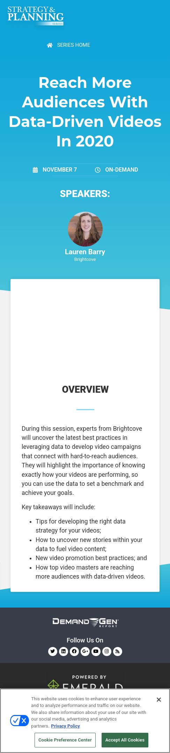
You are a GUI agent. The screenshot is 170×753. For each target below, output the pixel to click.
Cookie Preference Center (65, 740)
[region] (85, 720)
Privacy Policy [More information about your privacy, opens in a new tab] (65, 726)
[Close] (159, 699)
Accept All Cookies (125, 740)
